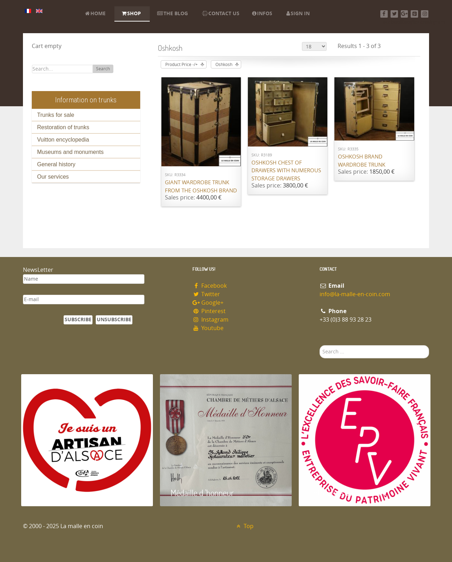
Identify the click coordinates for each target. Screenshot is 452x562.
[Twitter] (394, 14)
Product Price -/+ (181, 64)
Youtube (208, 328)
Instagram (210, 319)
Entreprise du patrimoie (347, 492)
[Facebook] (384, 14)
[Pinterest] (414, 14)
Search (103, 68)
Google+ (208, 302)
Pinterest (209, 311)
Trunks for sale (55, 115)
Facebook (209, 285)
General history (56, 164)
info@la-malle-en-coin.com (355, 294)
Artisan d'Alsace (57, 492)
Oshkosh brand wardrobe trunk (361, 161)
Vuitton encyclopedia (63, 140)
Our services (53, 177)
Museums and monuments (70, 152)
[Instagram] (424, 14)
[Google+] (404, 14)
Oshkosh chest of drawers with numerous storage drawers (286, 171)
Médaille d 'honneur (202, 492)
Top (244, 526)
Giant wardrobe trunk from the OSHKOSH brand (201, 186)
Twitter (206, 294)
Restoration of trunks (63, 127)
